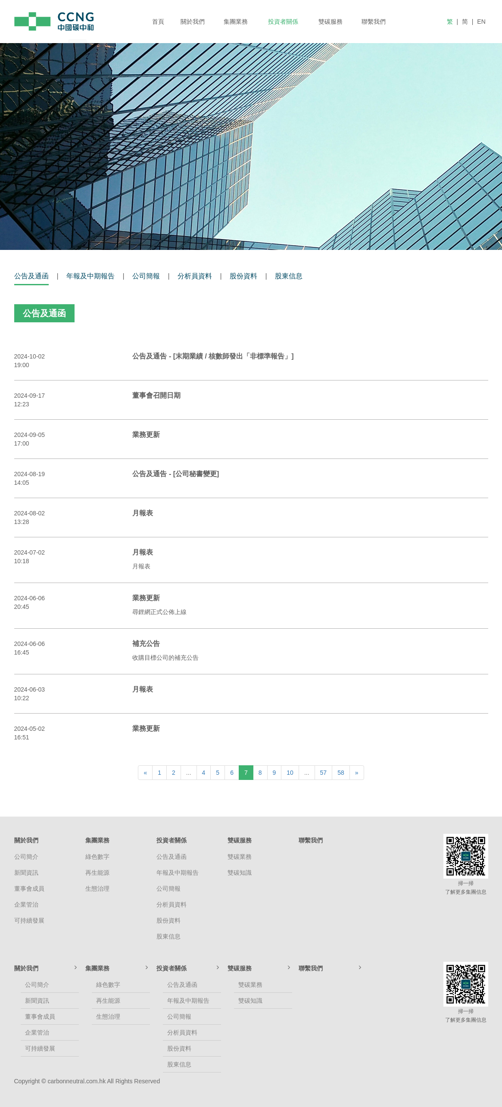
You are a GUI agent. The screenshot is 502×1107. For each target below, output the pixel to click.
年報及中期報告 (90, 276)
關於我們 (193, 21)
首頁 (158, 21)
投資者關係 (283, 21)
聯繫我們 (374, 21)
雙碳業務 (240, 856)
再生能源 (97, 872)
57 (323, 772)
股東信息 (288, 276)
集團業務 (236, 21)
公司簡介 (26, 856)
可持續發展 (29, 920)
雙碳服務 (330, 21)
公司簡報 (146, 276)
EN (481, 21)
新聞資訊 (26, 872)
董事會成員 (29, 888)
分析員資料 (195, 276)
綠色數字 (97, 856)
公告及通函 (31, 276)
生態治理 (97, 888)
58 (340, 772)
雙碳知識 (240, 872)
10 (290, 772)
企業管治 (26, 904)
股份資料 (243, 276)
